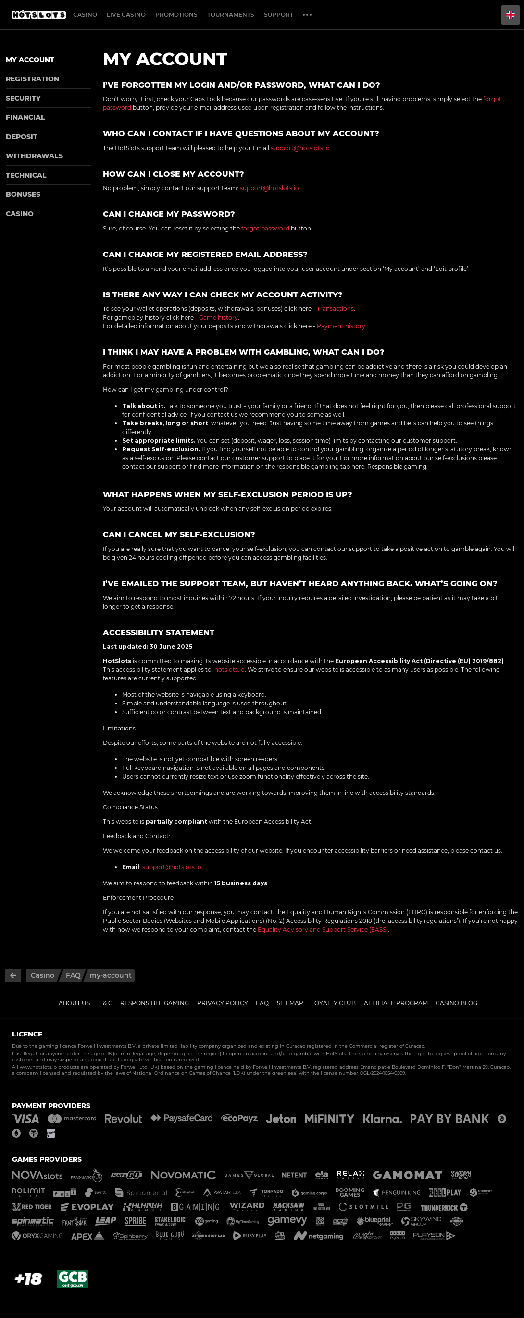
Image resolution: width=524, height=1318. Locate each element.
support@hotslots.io (300, 148)
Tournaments (230, 14)
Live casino (126, 14)
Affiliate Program (396, 1003)
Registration (32, 79)
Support (278, 14)
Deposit (21, 136)
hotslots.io (229, 669)
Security (23, 98)
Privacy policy (222, 1003)
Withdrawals (34, 156)
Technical (26, 175)
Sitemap (290, 1003)
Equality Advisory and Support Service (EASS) (323, 929)
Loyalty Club (333, 1003)
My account (30, 59)
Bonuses (23, 194)
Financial (25, 117)
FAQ (262, 1003)
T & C (105, 1003)
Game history (218, 317)
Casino (85, 14)
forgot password (265, 228)
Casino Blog (456, 1003)
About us (74, 1003)
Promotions (176, 14)
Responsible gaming (396, 466)
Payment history (341, 326)
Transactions (335, 308)
